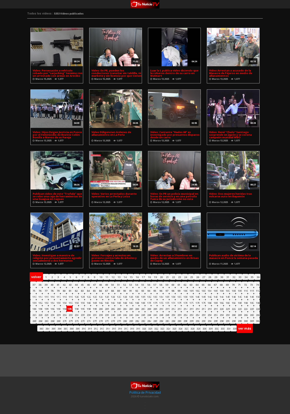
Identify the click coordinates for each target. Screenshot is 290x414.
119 (70, 297)
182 (222, 303)
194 (64, 309)
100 (185, 291)
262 (246, 315)
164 (113, 303)
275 (95, 321)
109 (240, 291)
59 (166, 285)
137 (179, 297)
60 (172, 285)
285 (155, 321)
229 (46, 315)
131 (143, 297)
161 (95, 303)
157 (70, 303)
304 (47, 328)
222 (234, 309)
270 (64, 321)
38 (39, 285)
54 (136, 285)
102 (197, 291)
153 (46, 303)
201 (107, 309)
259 (228, 315)
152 (40, 303)
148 (246, 297)
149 (252, 297)
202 (113, 309)
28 (209, 277)
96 (160, 291)
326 (180, 328)
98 (172, 291)
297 (228, 321)
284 (149, 321)
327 (186, 328)
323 (162, 328)
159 (83, 303)
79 (58, 291)
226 (258, 309)
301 (252, 321)
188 (258, 303)
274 (89, 321)
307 (65, 328)
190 (40, 309)
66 (209, 285)
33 (239, 277)
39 (46, 285)
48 (100, 285)
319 (138, 328)
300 (246, 321)
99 (178, 291)
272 (77, 321)
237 (95, 315)
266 (40, 321)
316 (120, 328)
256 (209, 315)
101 (191, 291)
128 (125, 297)
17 (143, 277)
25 (191, 277)
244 (137, 315)
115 (46, 297)
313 (102, 328)
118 (64, 297)
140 (197, 297)
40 (52, 285)
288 (173, 321)
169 (143, 303)
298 (234, 321)
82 (76, 291)
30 (221, 277)
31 (227, 277)
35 (252, 277)
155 (58, 303)
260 (234, 315)
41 (58, 285)
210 (161, 309)
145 (228, 297)
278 (113, 321)
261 (240, 315)
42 (64, 285)
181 (216, 303)
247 (155, 315)
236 (89, 315)
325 (174, 328)
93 (142, 291)
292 (197, 321)
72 (245, 285)
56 (148, 285)
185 (240, 303)
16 (137, 277)
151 (34, 303)
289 (179, 321)
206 (137, 309)
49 (106, 285)
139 (191, 297)
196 (77, 309)
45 (82, 285)
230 (52, 315)
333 (223, 328)
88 (112, 291)
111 (252, 291)
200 (101, 309)
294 (209, 321)
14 (125, 277)
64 (197, 285)
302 (258, 321)
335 (235, 328)
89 (118, 291)
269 (58, 321)
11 (107, 277)
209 (155, 309)
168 (137, 303)
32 (233, 277)
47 (94, 285)
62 (184, 285)
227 (34, 315)
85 (94, 291)
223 (240, 309)
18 (149, 277)
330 (204, 328)
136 (173, 297)
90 (124, 291)
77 (46, 291)
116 (52, 297)
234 (77, 315)
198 (89, 309)
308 (72, 328)
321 (150, 328)
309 (78, 328)
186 (246, 303)
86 (100, 291)
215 (191, 309)
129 (131, 297)
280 (125, 321)
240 (113, 315)
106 (222, 291)
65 (203, 285)
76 (39, 291)
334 (229, 328)
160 (89, 303)
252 (185, 315)
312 (96, 328)
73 (251, 285)
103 (203, 291)
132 (149, 297)
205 (131, 309)
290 (185, 321)
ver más (244, 328)
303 (41, 328)
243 (131, 315)
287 (167, 321)
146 (234, 297)
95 (154, 291)
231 (58, 315)
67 (215, 285)
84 (88, 291)
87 (106, 291)
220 (222, 309)
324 (168, 328)
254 (197, 315)
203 (119, 309)
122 (89, 297)
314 (108, 328)
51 (118, 285)
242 (125, 315)
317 (126, 328)
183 (228, 303)
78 (52, 291)
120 (77, 297)
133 (155, 297)
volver (36, 277)
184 (234, 303)
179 (203, 303)
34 (245, 277)
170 (149, 303)
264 (258, 315)
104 (209, 291)
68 (221, 285)
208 (149, 309)
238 (101, 315)
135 (167, 297)
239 (107, 315)
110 (246, 291)
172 (161, 303)
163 (107, 303)
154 (52, 303)
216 (197, 309)
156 (64, 303)
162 (101, 303)
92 (136, 291)
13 (119, 277)
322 (156, 328)
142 (209, 297)
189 (34, 309)
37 (33, 285)
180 (209, 303)
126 (113, 297)
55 (142, 285)
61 (178, 285)
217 (203, 309)
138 (185, 297)
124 (101, 297)
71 (239, 285)
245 (143, 315)
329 (198, 328)
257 (216, 315)
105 (216, 291)
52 (124, 285)
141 (203, 297)
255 (203, 315)
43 (70, 285)
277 (107, 321)
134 (161, 297)
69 (227, 285)
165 (119, 303)
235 (83, 315)
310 (84, 328)
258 (222, 315)
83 (82, 291)
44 (76, 285)
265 (34, 321)
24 (185, 277)
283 (143, 321)
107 (228, 291)
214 (185, 309)
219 (216, 309)
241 (119, 315)
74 (257, 285)
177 (191, 303)
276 (101, 321)
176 (185, 303)
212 (173, 309)
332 (217, 328)
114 (40, 297)
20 (161, 277)
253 (191, 315)
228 (40, 315)
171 (155, 303)
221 (228, 309)
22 (173, 277)
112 (258, 291)
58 (160, 285)
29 (215, 277)
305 (53, 328)
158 (77, 303)
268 (52, 321)
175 (179, 303)
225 (252, 309)
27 (203, 277)
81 (70, 291)
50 (112, 285)
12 (113, 277)
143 (216, 297)
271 (70, 321)
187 (252, 303)
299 (240, 321)
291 (191, 321)
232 (64, 315)
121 (83, 297)
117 (58, 297)
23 (179, 277)
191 (46, 309)
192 (52, 309)
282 (137, 321)
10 (100, 277)
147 (240, 297)
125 (107, 297)
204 (125, 309)
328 (192, 328)
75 (33, 291)
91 (130, 291)
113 (34, 297)
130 (137, 297)
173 (167, 303)
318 (132, 328)
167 (131, 303)
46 (88, 285)
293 (203, 321)
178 (197, 303)
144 (222, 297)
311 (90, 328)
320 (144, 328)
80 (64, 291)
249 (167, 315)
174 (173, 303)
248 (161, 315)
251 (179, 315)
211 (167, 309)
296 (222, 321)
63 (191, 285)
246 (149, 315)
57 (154, 285)
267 (46, 321)
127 (119, 297)
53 (130, 285)
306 (59, 328)
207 (143, 309)
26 (197, 277)
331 (210, 328)
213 (179, 309)
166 (125, 303)
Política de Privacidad (145, 392)
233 (70, 315)
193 (58, 309)
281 (131, 321)
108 (234, 291)
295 (216, 321)
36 (258, 277)
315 (114, 328)
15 (131, 277)
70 (233, 285)
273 (83, 321)
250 (173, 315)
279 (119, 321)
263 (252, 315)
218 (209, 309)
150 (258, 297)
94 (148, 291)
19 (155, 277)
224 (246, 309)
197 (83, 309)
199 (95, 309)
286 (161, 321)
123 (95, 297)
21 (167, 277)
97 (166, 291)
